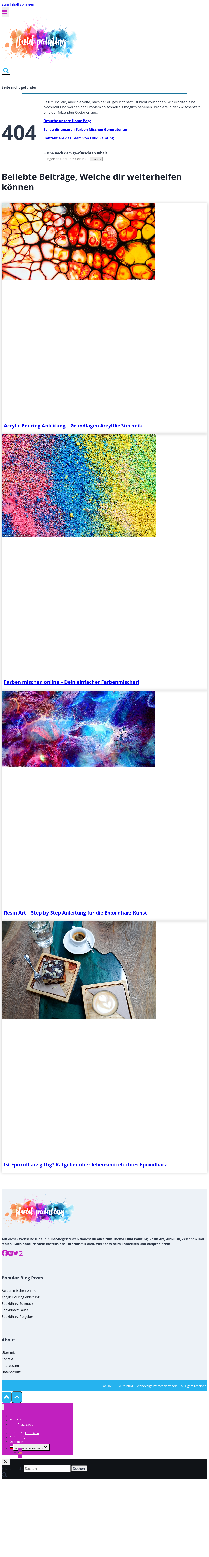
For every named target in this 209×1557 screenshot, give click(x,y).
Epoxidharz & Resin (23, 1425)
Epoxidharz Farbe (15, 1310)
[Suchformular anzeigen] (6, 71)
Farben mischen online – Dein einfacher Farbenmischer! (71, 682)
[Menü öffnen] (5, 12)
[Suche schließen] (6, 1462)
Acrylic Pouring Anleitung (21, 1297)
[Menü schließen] (3, 1407)
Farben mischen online (19, 1290)
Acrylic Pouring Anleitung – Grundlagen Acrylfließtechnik (73, 425)
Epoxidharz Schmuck (17, 1303)
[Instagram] (20, 1254)
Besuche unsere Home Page (67, 120)
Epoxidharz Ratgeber (17, 1316)
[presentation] (78, 279)
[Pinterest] (10, 1254)
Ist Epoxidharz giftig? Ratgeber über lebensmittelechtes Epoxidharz (85, 1164)
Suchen (96, 159)
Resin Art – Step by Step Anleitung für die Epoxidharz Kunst (75, 912)
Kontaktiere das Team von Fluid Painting (79, 138)
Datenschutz (11, 1372)
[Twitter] (15, 1254)
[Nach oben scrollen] (6, 1397)
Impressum (10, 1365)
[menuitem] (11, 1448)
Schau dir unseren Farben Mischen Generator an (85, 129)
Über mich (9, 1352)
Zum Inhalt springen (18, 4)
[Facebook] (5, 1254)
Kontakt (7, 1359)
